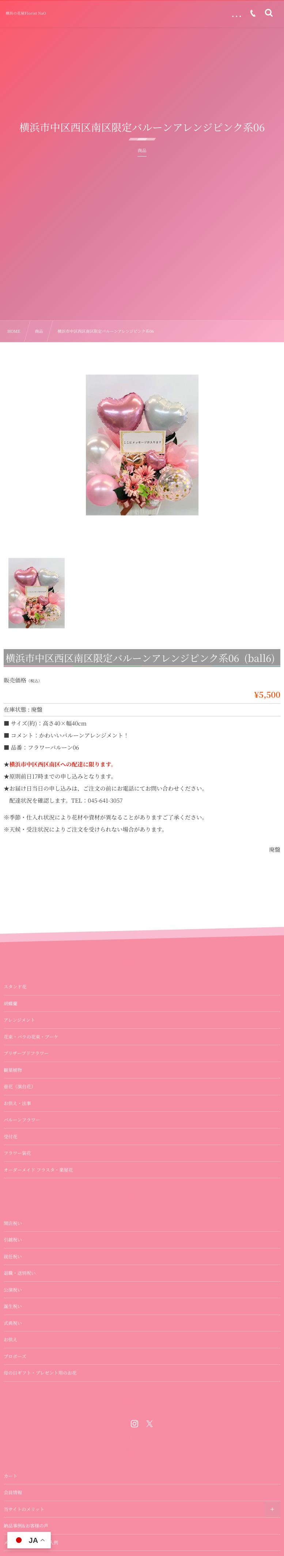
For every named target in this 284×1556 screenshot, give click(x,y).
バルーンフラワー (22, 1119)
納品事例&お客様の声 (26, 1525)
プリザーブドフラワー (26, 1053)
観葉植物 (13, 1070)
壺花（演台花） (20, 1086)
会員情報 (13, 1492)
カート (11, 1476)
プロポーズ (15, 1356)
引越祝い (13, 1239)
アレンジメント (19, 1020)
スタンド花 (15, 986)
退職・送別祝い (20, 1273)
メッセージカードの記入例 (31, 1542)
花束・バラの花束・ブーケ (31, 1036)
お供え (11, 1339)
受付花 (11, 1136)
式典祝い (13, 1323)
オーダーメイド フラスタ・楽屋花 (38, 1170)
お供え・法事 (17, 1103)
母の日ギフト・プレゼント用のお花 (40, 1372)
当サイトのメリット (24, 1509)
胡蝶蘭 (11, 1003)
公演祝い (13, 1289)
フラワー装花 (17, 1153)
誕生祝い (13, 1306)
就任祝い (13, 1256)
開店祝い (13, 1223)
